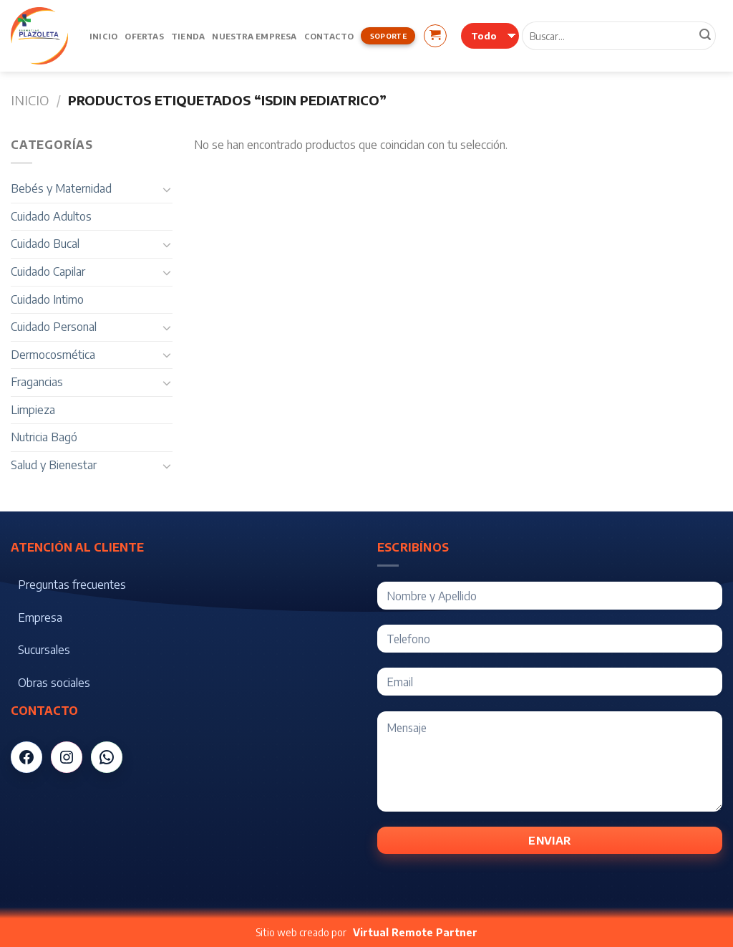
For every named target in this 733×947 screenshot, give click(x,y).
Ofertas (144, 36)
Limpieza (33, 410)
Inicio (103, 36)
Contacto (329, 36)
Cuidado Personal (54, 326)
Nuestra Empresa (254, 36)
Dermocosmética (53, 354)
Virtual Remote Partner (415, 932)
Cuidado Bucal (45, 243)
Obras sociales (54, 683)
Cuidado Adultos (51, 216)
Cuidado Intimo (47, 299)
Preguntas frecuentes (72, 584)
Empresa (40, 617)
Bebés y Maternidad (61, 188)
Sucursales (44, 650)
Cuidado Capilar (48, 271)
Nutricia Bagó (44, 437)
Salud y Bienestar (54, 465)
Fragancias (37, 382)
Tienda (188, 36)
